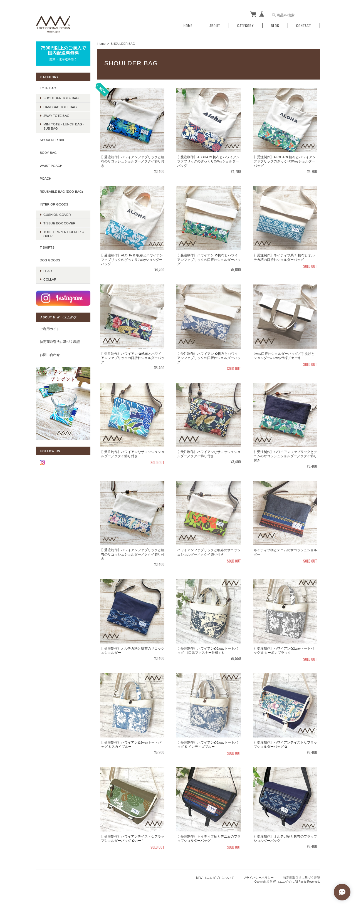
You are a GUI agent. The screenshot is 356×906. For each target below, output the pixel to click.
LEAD (47, 271)
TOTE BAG (48, 88)
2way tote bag (56, 115)
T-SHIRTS (47, 247)
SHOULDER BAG (53, 140)
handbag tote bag (60, 107)
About (214, 25)
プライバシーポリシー (258, 877)
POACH (45, 178)
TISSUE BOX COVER (59, 223)
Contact (303, 25)
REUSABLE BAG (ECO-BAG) (61, 191)
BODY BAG (48, 152)
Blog (275, 25)
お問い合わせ (50, 355)
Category (245, 25)
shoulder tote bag (61, 98)
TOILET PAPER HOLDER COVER (63, 234)
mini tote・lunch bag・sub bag (64, 126)
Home (188, 25)
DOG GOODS (50, 260)
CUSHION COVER (57, 214)
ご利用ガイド (50, 329)
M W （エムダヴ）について (215, 877)
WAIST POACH (51, 165)
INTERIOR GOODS (54, 204)
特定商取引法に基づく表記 (60, 341)
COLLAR (49, 279)
